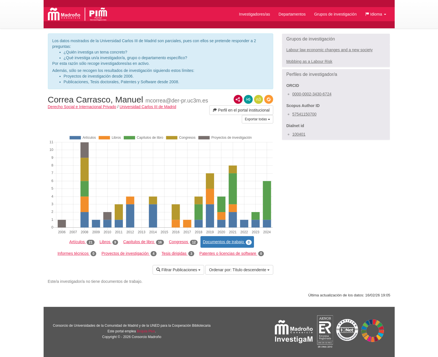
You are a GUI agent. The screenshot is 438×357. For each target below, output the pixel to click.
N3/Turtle (258, 99)
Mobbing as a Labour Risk (309, 61)
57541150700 (304, 114)
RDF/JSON (268, 99)
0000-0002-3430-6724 (312, 94)
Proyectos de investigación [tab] (128, 253)
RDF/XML (238, 99)
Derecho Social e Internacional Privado (82, 106)
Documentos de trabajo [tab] (227, 242)
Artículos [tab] (82, 242)
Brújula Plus (146, 331)
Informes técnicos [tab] (76, 253)
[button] (375, 14)
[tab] (336, 39)
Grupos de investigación (335, 14)
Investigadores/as (254, 14)
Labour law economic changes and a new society (329, 50)
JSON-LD (248, 99)
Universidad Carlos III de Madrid (147, 106)
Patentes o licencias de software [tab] (231, 253)
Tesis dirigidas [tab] (178, 253)
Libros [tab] (109, 242)
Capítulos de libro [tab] (143, 242)
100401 (298, 134)
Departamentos (292, 14)
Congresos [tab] (183, 242)
